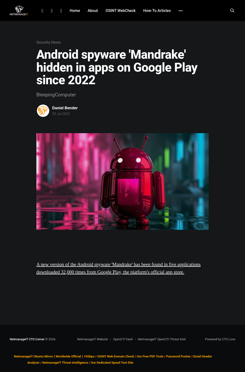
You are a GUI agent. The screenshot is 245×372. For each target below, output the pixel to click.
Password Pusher (178, 356)
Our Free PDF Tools (150, 356)
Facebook (52, 11)
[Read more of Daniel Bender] (43, 110)
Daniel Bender (65, 107)
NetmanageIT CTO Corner (27, 339)
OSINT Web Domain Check (115, 356)
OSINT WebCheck (121, 10)
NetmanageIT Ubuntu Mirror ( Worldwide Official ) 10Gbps (54, 356)
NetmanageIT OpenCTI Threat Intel (162, 339)
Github (61, 11)
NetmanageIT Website (92, 339)
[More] (180, 10)
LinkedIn (42, 11)
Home (75, 10)
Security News (48, 42)
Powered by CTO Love (220, 339)
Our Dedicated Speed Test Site (112, 363)
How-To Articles (157, 10)
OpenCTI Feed (123, 339)
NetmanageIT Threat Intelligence (65, 363)
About (93, 10)
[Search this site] (232, 10)
